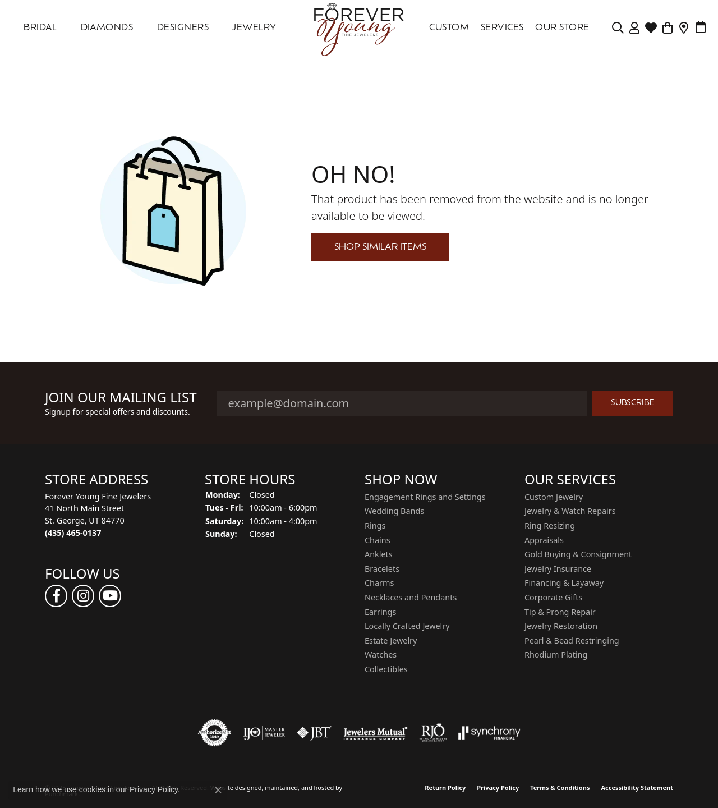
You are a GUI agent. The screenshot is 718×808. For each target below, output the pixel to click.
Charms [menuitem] (379, 583)
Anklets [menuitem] (379, 554)
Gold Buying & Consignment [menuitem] (578, 554)
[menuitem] (214, 733)
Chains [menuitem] (377, 540)
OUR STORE (562, 28)
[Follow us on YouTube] (110, 596)
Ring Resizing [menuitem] (549, 526)
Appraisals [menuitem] (544, 540)
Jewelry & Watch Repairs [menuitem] (570, 511)
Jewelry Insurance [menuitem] (557, 569)
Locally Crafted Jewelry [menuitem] (407, 626)
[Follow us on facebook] (56, 596)
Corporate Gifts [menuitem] (553, 598)
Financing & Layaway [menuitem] (564, 583)
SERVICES (502, 28)
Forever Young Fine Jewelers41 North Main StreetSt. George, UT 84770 (98, 514)
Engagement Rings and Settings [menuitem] (425, 497)
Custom (449, 28)
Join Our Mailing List (121, 397)
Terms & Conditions (560, 787)
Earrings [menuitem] (380, 612)
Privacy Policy (498, 787)
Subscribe (633, 403)
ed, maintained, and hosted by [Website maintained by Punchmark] (298, 787)
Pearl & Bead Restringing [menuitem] (571, 641)
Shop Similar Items (380, 247)
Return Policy (445, 787)
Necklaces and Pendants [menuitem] (411, 598)
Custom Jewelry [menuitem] (553, 497)
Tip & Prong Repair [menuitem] (560, 612)
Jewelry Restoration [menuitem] (560, 626)
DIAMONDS (107, 28)
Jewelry (254, 28)
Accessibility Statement (637, 787)
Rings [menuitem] (375, 526)
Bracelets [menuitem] (382, 569)
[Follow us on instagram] (83, 596)
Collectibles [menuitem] (386, 669)
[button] (119, 479)
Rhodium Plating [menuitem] (555, 655)
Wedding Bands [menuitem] (394, 511)
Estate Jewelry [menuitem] (391, 641)
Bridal (40, 28)
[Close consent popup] (218, 790)
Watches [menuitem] (381, 655)
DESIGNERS (183, 28)
